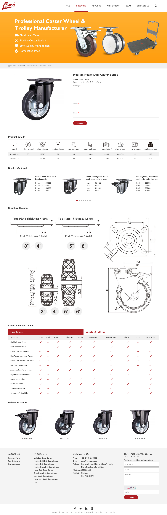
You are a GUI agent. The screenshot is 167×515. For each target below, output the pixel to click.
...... (35, 482)
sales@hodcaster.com (89, 461)
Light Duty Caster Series (43, 458)
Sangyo (105, 512)
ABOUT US (14, 454)
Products (81, 6)
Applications (113, 6)
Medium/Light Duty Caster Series (46, 461)
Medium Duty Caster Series (44, 464)
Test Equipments (14, 461)
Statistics (112, 512)
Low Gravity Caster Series (43, 476)
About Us (96, 6)
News (128, 6)
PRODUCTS (40, 454)
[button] (77, 200)
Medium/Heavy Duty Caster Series (39, 66)
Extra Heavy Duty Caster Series (45, 473)
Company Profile (14, 458)
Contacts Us (143, 6)
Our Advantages (14, 464)
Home (67, 6)
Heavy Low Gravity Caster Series (46, 479)
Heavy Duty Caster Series (43, 470)
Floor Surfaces (16, 332)
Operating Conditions (95, 332)
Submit (80, 123)
